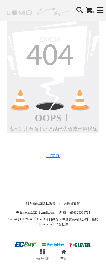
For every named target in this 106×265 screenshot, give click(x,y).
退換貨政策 (72, 204)
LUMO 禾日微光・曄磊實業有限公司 (61, 219)
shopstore (46, 224)
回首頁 (53, 155)
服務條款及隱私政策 (40, 204)
